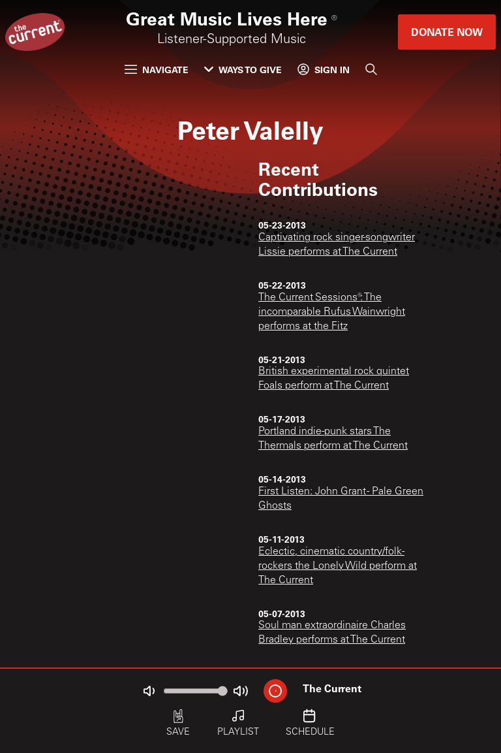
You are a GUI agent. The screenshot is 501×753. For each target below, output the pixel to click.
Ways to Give (243, 69)
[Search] (371, 69)
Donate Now (447, 32)
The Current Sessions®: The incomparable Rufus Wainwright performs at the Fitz (331, 312)
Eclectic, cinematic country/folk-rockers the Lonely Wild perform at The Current (337, 566)
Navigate (157, 69)
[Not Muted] (149, 691)
